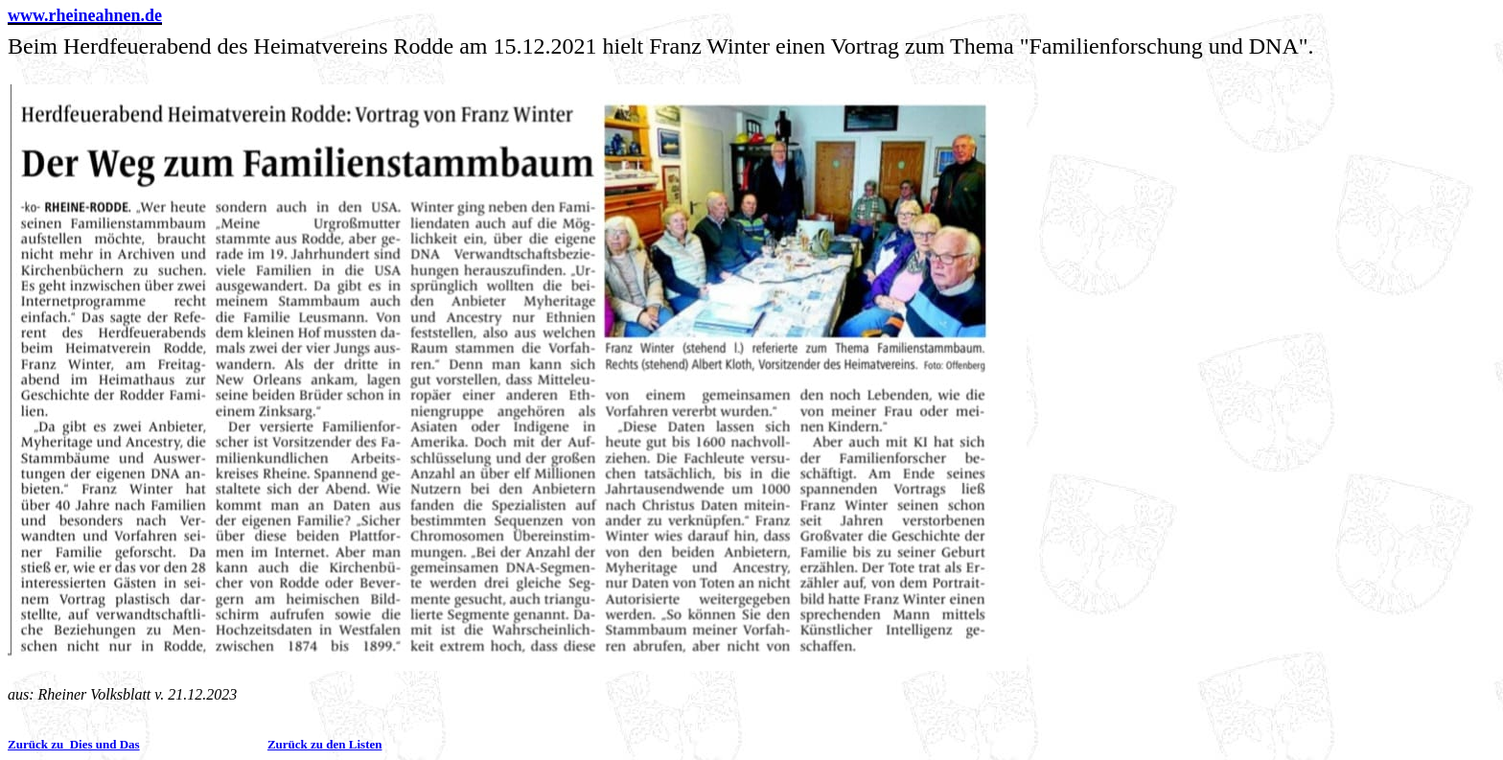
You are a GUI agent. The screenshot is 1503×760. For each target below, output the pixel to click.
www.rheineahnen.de (85, 15)
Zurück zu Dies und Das (74, 744)
